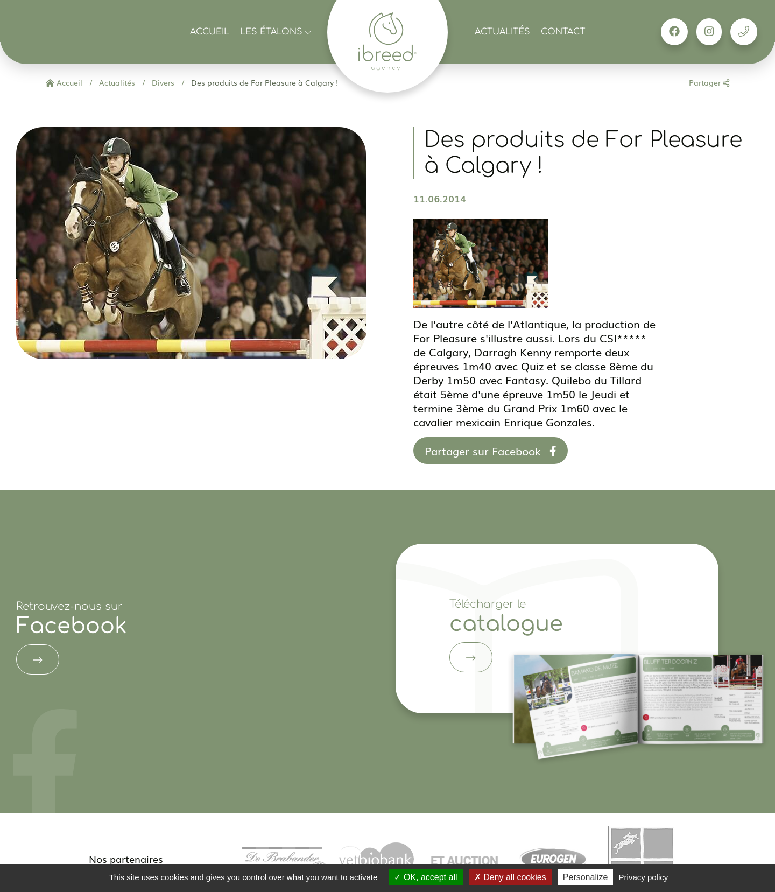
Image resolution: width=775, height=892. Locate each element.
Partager (709, 82)
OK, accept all (425, 877)
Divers (162, 82)
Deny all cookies (510, 877)
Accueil (209, 32)
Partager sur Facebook (490, 451)
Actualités (502, 32)
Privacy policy (643, 877)
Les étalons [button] (275, 32)
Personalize (585, 877)
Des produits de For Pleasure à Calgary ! (263, 82)
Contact (563, 32)
